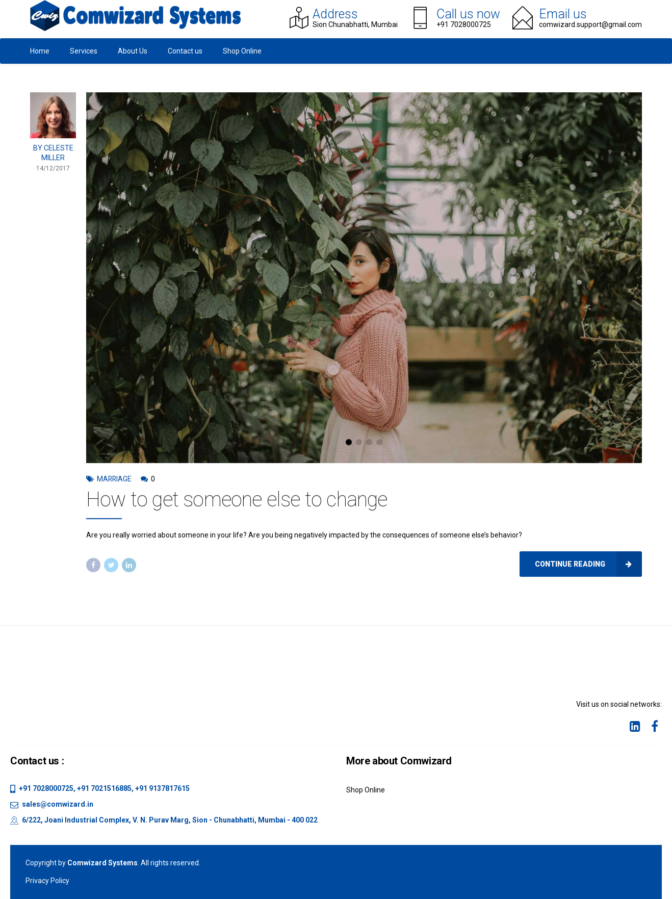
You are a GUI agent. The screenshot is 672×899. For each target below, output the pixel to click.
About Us (132, 51)
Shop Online (242, 51)
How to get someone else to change (236, 502)
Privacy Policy (47, 881)
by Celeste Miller (53, 155)
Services (83, 51)
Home (39, 51)
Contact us (185, 51)
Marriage (114, 481)
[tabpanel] (364, 280)
